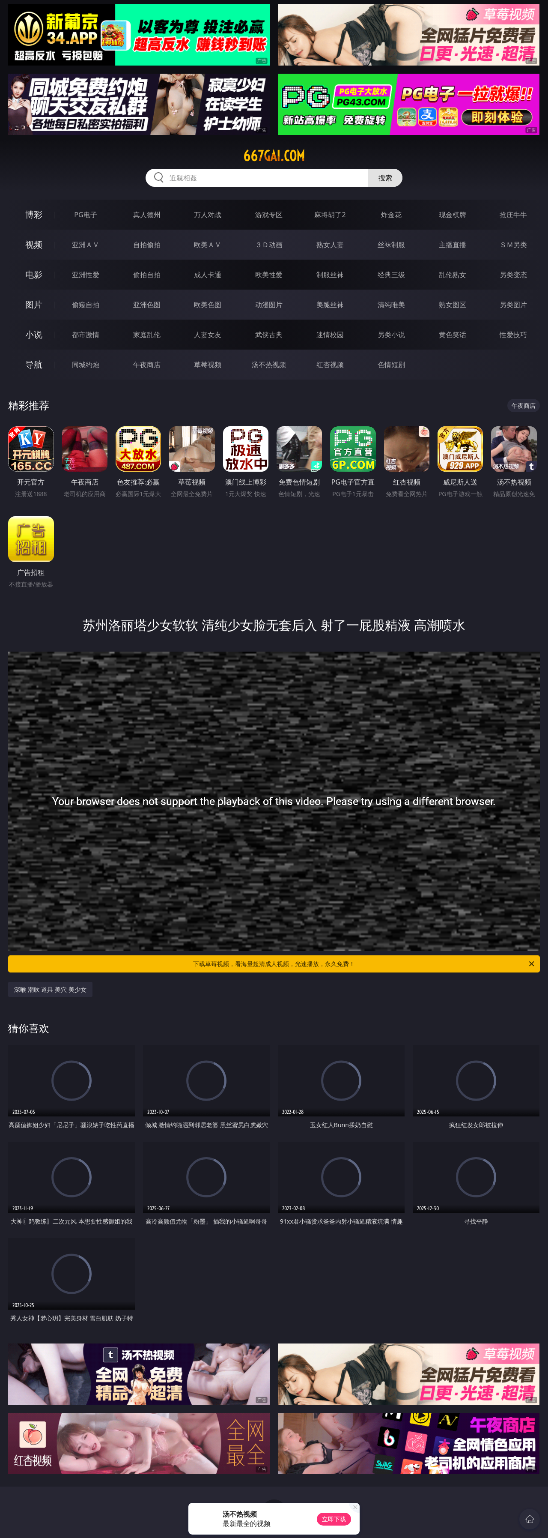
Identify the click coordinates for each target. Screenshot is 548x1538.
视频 (33, 244)
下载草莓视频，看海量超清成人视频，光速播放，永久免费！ (364, 964)
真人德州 (147, 214)
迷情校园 (330, 334)
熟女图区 (452, 304)
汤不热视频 (269, 364)
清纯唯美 (391, 304)
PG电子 (85, 214)
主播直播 (452, 244)
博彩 (33, 214)
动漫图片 (269, 304)
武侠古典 (269, 334)
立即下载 (334, 1519)
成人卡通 (207, 274)
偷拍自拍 (147, 274)
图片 (33, 304)
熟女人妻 (330, 244)
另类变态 (513, 274)
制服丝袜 (330, 274)
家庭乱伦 (147, 334)
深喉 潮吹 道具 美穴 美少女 (50, 989)
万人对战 (207, 214)
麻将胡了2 (329, 214)
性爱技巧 (513, 334)
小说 (33, 334)
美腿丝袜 (330, 304)
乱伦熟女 (452, 274)
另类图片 (513, 304)
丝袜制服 (391, 244)
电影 (33, 274)
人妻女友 (207, 334)
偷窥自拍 (85, 304)
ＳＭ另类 (513, 244)
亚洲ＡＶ (85, 244)
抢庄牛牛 (513, 214)
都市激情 (85, 334)
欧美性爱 (269, 274)
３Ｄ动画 (269, 244)
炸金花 (391, 214)
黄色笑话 (452, 334)
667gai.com (274, 156)
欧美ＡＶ (207, 244)
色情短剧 (391, 364)
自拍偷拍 (147, 244)
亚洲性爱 (85, 274)
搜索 (385, 178)
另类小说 (391, 334)
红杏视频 (330, 364)
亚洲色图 (147, 304)
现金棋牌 (452, 214)
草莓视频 (207, 364)
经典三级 (391, 274)
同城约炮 (85, 364)
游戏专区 (269, 214)
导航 (33, 364)
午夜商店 (147, 364)
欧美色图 (207, 304)
